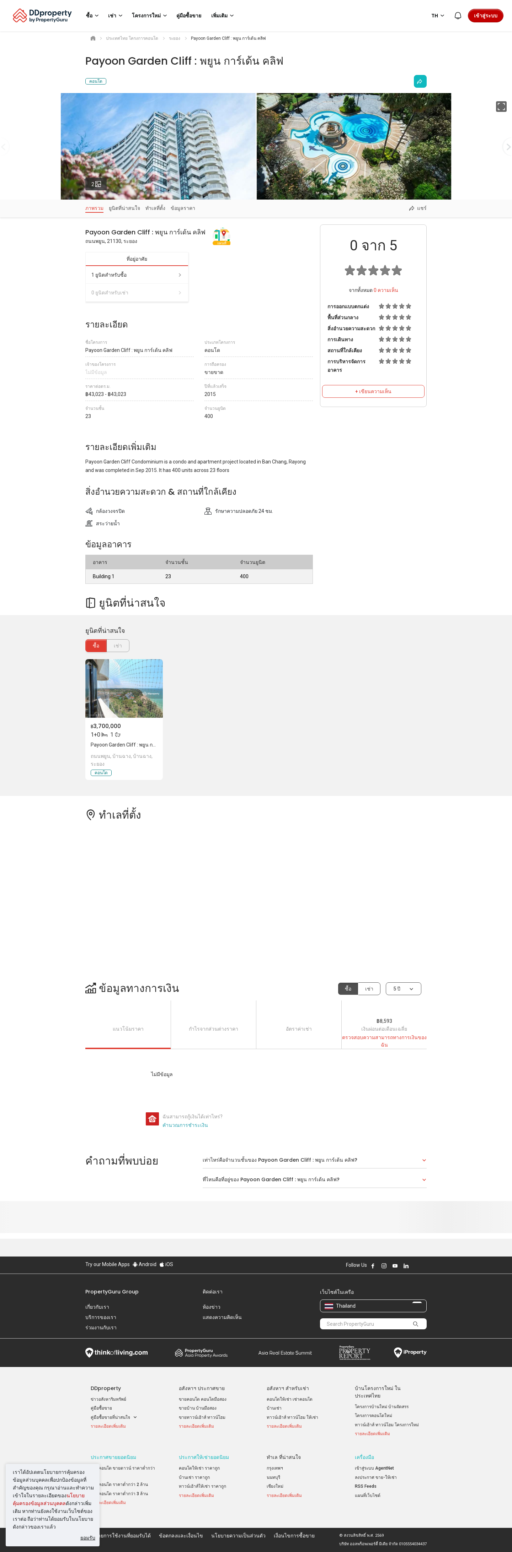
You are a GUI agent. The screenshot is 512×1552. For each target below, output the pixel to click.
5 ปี (396, 989)
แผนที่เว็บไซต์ (367, 1495)
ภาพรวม (94, 208)
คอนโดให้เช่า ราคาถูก (199, 1468)
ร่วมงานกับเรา (101, 1327)
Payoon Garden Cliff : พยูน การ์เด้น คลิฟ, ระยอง (142, 745)
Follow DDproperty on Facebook (373, 1265)
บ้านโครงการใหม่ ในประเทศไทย (378, 1392)
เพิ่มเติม (223, 15)
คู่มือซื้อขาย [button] (188, 15)
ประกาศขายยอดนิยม (113, 1457)
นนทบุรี (273, 1477)
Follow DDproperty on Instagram (384, 1265)
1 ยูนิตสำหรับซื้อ (136, 275)
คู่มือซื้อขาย (101, 1408)
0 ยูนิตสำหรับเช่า (136, 292)
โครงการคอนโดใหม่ (373, 1415)
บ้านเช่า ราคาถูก (194, 1477)
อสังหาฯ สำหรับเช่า (288, 1388)
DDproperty (106, 1388)
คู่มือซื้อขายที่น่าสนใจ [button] (114, 1417)
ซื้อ (96, 646)
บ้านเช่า (274, 1408)
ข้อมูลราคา (183, 208)
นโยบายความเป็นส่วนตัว (238, 1536)
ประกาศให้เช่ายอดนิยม (204, 1457)
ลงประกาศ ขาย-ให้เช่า (376, 1477)
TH (439, 15)
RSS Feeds (366, 1486)
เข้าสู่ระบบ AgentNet (374, 1468)
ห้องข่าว (211, 1307)
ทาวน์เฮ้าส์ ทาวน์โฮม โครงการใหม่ (387, 1424)
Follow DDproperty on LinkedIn (406, 1265)
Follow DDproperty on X (415, 1266)
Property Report (354, 1353)
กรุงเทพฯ (275, 1468)
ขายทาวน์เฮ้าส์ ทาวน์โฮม (202, 1417)
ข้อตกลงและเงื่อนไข (181, 1536)
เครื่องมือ (364, 1457)
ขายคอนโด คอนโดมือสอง (202, 1399)
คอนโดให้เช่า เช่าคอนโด (290, 1399)
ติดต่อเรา (213, 1291)
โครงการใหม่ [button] (150, 15)
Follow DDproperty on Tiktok (424, 1266)
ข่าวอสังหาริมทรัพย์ (108, 1399)
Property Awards (201, 1352)
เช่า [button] (116, 15)
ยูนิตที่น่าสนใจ (124, 208)
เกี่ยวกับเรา (97, 1307)
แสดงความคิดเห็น (222, 1317)
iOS (166, 1264)
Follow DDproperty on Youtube (395, 1265)
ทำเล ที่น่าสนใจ (284, 1457)
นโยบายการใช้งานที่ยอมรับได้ (118, 1536)
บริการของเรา (100, 1317)
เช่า (369, 989)
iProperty (410, 1352)
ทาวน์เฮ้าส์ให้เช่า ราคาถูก (202, 1486)
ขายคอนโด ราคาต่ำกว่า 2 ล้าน (119, 1484)
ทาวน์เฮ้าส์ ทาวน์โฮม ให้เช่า (292, 1417)
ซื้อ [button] (93, 15)
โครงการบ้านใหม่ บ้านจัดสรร (382, 1406)
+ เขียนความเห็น (373, 391)
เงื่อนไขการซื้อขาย (294, 1536)
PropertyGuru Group (112, 1291)
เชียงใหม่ (275, 1486)
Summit (285, 1352)
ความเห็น (386, 290)
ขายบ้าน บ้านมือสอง (198, 1408)
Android (144, 1264)
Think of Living (116, 1352)
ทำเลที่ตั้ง (155, 208)
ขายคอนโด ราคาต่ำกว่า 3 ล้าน (119, 1493)
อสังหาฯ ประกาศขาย (202, 1388)
